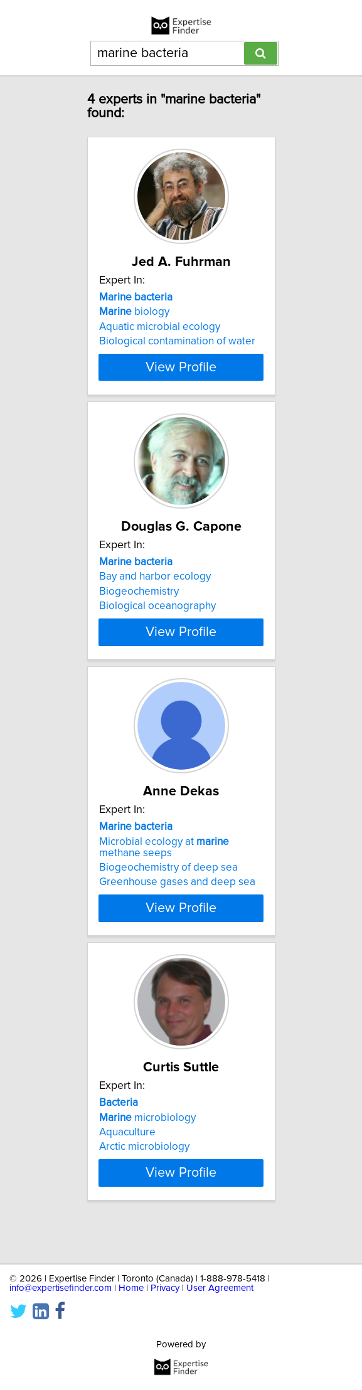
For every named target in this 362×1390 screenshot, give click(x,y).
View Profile (181, 378)
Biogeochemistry (139, 602)
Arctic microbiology (144, 1169)
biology (134, 311)
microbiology (147, 1139)
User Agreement (219, 1288)
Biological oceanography (157, 617)
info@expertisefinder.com (60, 1288)
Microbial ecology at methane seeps (164, 869)
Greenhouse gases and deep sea (177, 904)
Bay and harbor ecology (155, 587)
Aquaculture (127, 1154)
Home (131, 1288)
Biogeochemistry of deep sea (168, 890)
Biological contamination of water (177, 341)
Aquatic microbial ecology (159, 326)
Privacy (165, 1288)
